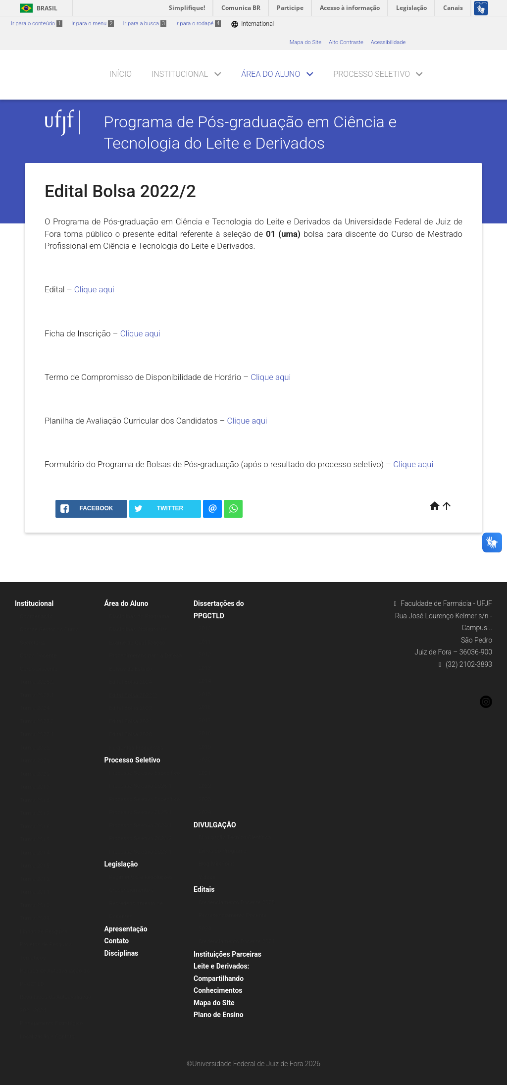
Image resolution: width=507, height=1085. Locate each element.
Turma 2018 (35, 800)
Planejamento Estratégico (51, 1023)
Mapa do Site (305, 42)
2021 (205, 773)
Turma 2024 (35, 708)
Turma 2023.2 (37, 721)
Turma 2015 (35, 839)
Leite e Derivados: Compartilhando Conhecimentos (222, 978)
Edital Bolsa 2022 (130, 708)
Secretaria (32, 643)
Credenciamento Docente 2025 (237, 902)
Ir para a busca (144, 23)
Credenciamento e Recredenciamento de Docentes (136, 903)
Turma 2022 (35, 748)
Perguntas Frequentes (136, 748)
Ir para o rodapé (198, 23)
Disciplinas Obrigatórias (138, 629)
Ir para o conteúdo (36, 23)
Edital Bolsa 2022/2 (133, 695)
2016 (205, 707)
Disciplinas (121, 953)
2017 (205, 720)
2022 (205, 786)
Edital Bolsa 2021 (130, 721)
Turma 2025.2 (37, 682)
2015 (205, 694)
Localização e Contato (47, 1036)
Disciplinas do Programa (139, 616)
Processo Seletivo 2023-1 (140, 852)
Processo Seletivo (371, 74)
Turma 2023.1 (37, 734)
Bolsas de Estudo (130, 669)
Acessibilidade (388, 42)
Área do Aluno (270, 74)
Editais (204, 889)
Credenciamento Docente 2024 (237, 941)
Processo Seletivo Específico (144, 773)
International (252, 24)
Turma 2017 (35, 813)
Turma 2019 (35, 787)
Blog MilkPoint (216, 864)
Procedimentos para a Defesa (145, 655)
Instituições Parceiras (227, 954)
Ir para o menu (92, 23)
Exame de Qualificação (137, 643)
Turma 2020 (35, 774)
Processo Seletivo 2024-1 (140, 825)
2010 (205, 628)
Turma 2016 (35, 826)
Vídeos (207, 877)
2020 (205, 760)
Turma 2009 (35, 918)
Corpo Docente (38, 655)
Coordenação (36, 616)
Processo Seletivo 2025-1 (140, 812)
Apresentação (126, 929)
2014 (205, 681)
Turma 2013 (35, 866)
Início (120, 74)
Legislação (121, 864)
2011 (205, 642)
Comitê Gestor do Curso (49, 629)
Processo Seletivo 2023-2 (140, 838)
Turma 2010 (35, 905)
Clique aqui (94, 289)
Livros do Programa (223, 851)
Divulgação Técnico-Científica (235, 837)
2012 (205, 654)
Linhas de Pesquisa (44, 931)
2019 (205, 747)
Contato (116, 941)
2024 (205, 812)
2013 (205, 668)
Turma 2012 (35, 879)
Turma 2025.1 (37, 695)
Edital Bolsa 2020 (130, 734)
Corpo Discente (38, 669)
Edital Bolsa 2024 (130, 682)
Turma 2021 (35, 761)
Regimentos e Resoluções (141, 877)
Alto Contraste (346, 42)
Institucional (180, 74)
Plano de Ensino (219, 1015)
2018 (205, 733)
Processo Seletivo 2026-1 (140, 786)
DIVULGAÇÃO (215, 825)
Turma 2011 (35, 892)
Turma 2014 (35, 853)
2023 (205, 799)
